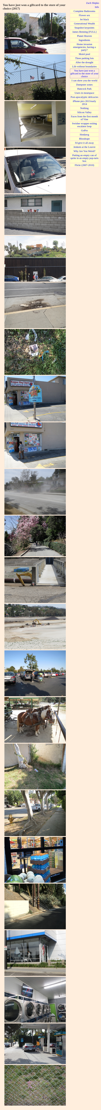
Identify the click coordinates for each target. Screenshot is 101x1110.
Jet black (84, 19)
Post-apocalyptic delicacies (84, 97)
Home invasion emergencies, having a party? (84, 47)
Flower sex (84, 15)
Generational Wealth (84, 23)
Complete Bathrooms (84, 11)
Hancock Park (84, 88)
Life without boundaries (84, 66)
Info (97, 7)
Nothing (84, 108)
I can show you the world (84, 80)
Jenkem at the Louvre (84, 147)
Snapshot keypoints (84, 27)
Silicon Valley (84, 112)
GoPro (84, 130)
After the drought (84, 62)
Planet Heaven (84, 36)
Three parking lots (84, 58)
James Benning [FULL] (84, 31)
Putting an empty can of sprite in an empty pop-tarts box (84, 158)
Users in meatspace (84, 92)
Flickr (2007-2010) (84, 165)
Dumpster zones (84, 84)
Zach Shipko (92, 3)
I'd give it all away (84, 142)
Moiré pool (84, 54)
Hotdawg (84, 134)
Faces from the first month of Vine (84, 118)
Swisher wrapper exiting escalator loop (84, 125)
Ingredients (84, 40)
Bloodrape (84, 138)
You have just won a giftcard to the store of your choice (84, 73)
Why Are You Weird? (84, 151)
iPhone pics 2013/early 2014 (84, 102)
